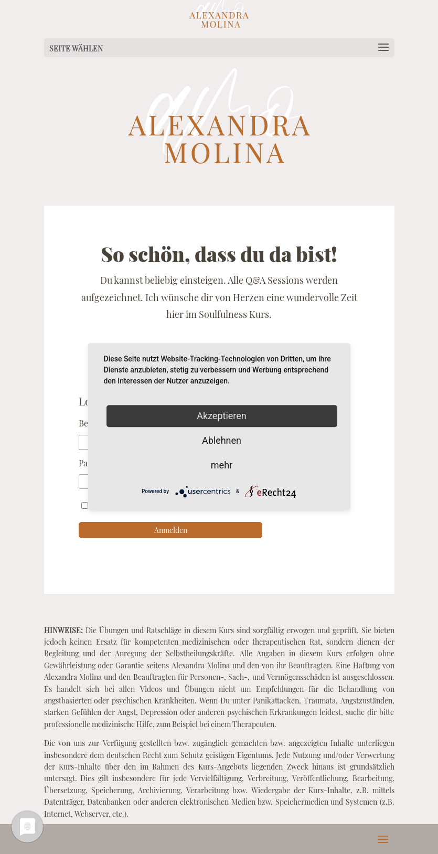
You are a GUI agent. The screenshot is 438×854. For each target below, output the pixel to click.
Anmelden (170, 530)
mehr (221, 465)
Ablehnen (221, 440)
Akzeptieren (222, 415)
